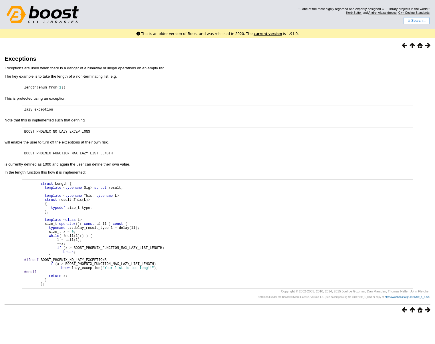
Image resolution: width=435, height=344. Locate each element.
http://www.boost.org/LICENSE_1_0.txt (407, 322)
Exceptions (20, 58)
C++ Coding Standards (414, 12)
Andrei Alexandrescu (382, 12)
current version (268, 33)
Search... (417, 21)
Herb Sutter (354, 12)
